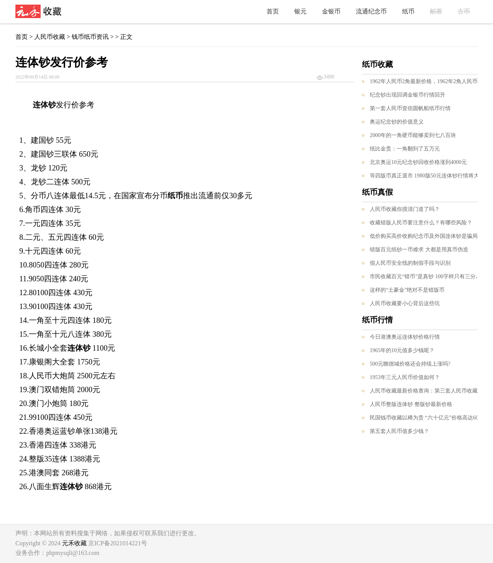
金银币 (331, 11)
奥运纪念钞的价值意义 (397, 122)
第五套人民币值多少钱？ (399, 431)
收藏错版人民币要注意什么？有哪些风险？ (421, 223)
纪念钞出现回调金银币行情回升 (407, 95)
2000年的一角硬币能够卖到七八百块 (413, 135)
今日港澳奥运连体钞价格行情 (405, 337)
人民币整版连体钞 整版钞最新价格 (411, 404)
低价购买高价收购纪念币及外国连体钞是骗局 (424, 236)
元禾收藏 (74, 543)
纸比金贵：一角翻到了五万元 (405, 149)
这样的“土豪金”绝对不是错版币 (407, 290)
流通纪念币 (371, 11)
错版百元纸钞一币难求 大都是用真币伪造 (419, 249)
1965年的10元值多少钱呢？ (402, 350)
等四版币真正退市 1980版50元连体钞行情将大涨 (427, 176)
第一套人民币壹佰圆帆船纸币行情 (410, 108)
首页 (273, 11)
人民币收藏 (49, 36)
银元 (300, 11)
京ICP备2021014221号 (117, 543)
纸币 (408, 11)
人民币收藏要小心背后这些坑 (405, 303)
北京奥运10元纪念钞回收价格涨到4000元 (418, 162)
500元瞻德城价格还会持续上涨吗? (410, 364)
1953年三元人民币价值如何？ (405, 377)
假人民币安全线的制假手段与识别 (410, 263)
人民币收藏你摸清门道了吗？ (405, 209)
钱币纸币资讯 (90, 36)
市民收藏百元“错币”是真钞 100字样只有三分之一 (428, 276)
